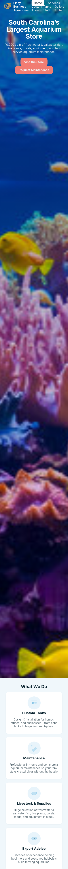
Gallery (59, 6)
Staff (46, 10)
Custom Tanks (41, 6)
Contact (59, 10)
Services (54, 3)
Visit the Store (34, 62)
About (36, 10)
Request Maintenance (34, 70)
